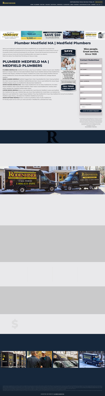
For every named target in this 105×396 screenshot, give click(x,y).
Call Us (98, 4)
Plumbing (36, 4)
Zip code (83, 98)
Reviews (76, 4)
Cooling (47, 4)
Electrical (54, 4)
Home (31, 4)
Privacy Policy (94, 126)
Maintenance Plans (84, 4)
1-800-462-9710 (98, 2)
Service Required (86, 104)
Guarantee (66, 4)
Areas (72, 4)
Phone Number (85, 75)
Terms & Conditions (88, 126)
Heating (42, 4)
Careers (93, 4)
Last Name (83, 69)
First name (84, 63)
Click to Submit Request (91, 110)
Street (82, 87)
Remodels (60, 4)
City (82, 92)
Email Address (84, 81)
